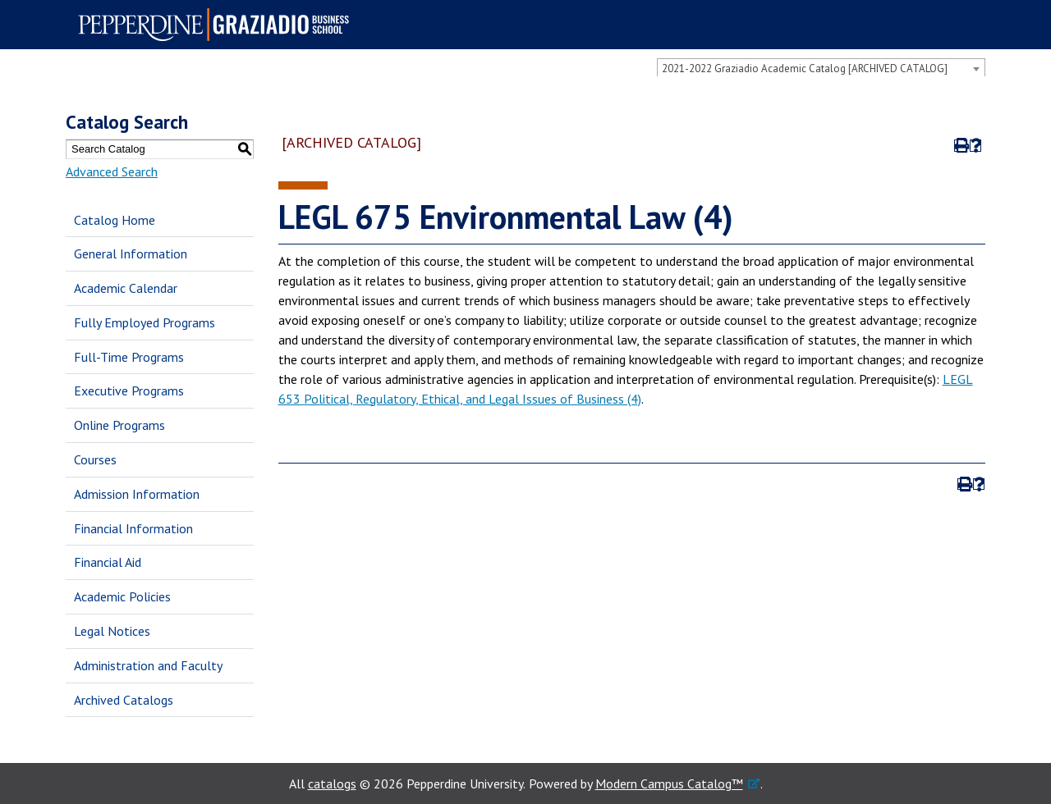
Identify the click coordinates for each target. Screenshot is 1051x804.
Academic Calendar (125, 288)
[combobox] (821, 68)
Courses (95, 459)
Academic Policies (122, 596)
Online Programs (119, 425)
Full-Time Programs (129, 357)
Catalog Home (114, 220)
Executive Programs (129, 390)
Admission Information (137, 494)
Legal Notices (112, 631)
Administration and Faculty (148, 665)
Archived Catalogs (123, 700)
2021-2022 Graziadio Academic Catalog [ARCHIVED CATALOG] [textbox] (805, 68)
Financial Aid (107, 562)
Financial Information (133, 528)
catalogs (332, 783)
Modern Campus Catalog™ (669, 783)
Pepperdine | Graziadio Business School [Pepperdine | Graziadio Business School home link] (218, 24)
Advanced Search (112, 171)
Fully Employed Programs (144, 322)
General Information (130, 253)
